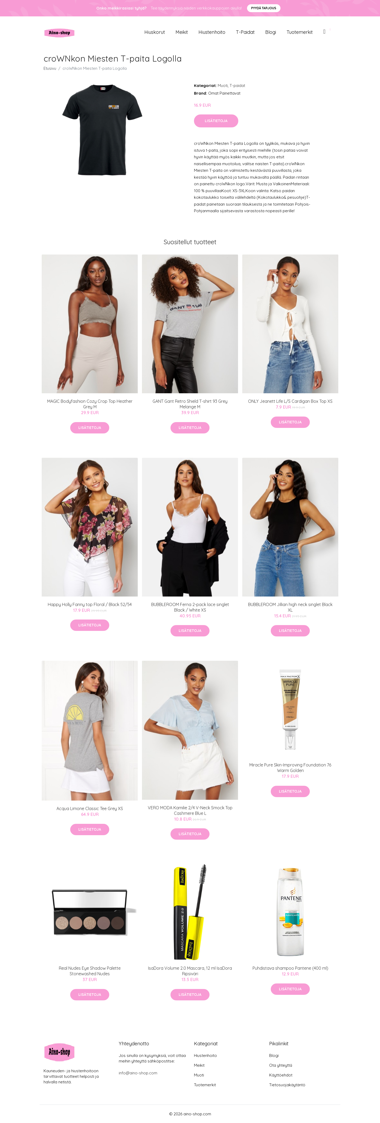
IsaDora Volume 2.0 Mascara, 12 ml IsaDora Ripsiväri (190, 970)
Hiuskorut (154, 32)
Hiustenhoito (211, 32)
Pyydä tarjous (263, 8)
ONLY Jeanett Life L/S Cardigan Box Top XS (290, 401)
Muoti (223, 85)
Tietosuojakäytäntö (287, 1084)
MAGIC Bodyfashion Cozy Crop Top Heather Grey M (89, 404)
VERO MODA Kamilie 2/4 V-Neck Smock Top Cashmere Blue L (190, 810)
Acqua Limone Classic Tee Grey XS (89, 808)
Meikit (181, 32)
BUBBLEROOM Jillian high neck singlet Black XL (290, 607)
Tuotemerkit (300, 32)
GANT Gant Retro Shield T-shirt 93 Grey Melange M (190, 404)
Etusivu (50, 68)
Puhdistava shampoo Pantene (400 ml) (290, 968)
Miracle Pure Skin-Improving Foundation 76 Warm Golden (290, 767)
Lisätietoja (216, 120)
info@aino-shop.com (138, 1072)
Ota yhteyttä (280, 1065)
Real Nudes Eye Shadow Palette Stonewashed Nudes (90, 970)
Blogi (270, 32)
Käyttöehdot (280, 1075)
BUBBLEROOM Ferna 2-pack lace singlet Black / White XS (190, 607)
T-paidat (245, 32)
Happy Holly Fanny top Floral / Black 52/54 (90, 604)
